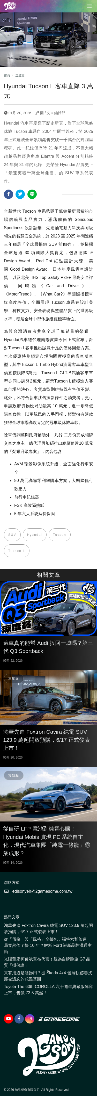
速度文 (20, 75)
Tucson (59, 535)
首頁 (7, 75)
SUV (12, 535)
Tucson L (16, 551)
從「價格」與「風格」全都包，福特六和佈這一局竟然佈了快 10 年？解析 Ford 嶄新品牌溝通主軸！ (48, 945)
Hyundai (34, 535)
